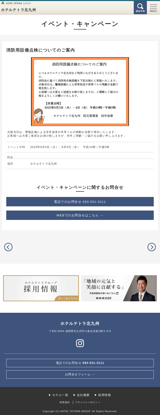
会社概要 (83, 395)
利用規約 (65, 402)
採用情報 (104, 395)
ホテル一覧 (60, 395)
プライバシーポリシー (87, 402)
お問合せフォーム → (80, 374)
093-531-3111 (80, 201)
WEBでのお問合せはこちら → (80, 215)
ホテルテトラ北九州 (18, 10)
